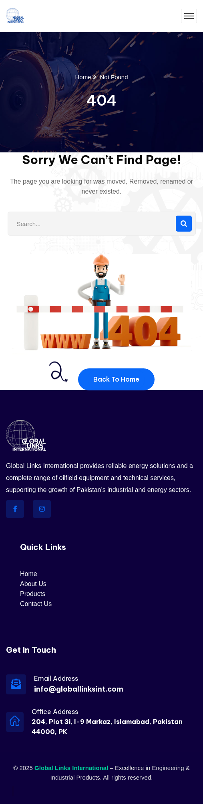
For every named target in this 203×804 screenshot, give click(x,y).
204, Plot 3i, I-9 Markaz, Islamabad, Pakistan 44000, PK (107, 727)
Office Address (55, 712)
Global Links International (71, 767)
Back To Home (116, 379)
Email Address (56, 678)
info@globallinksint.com (78, 689)
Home (83, 77)
